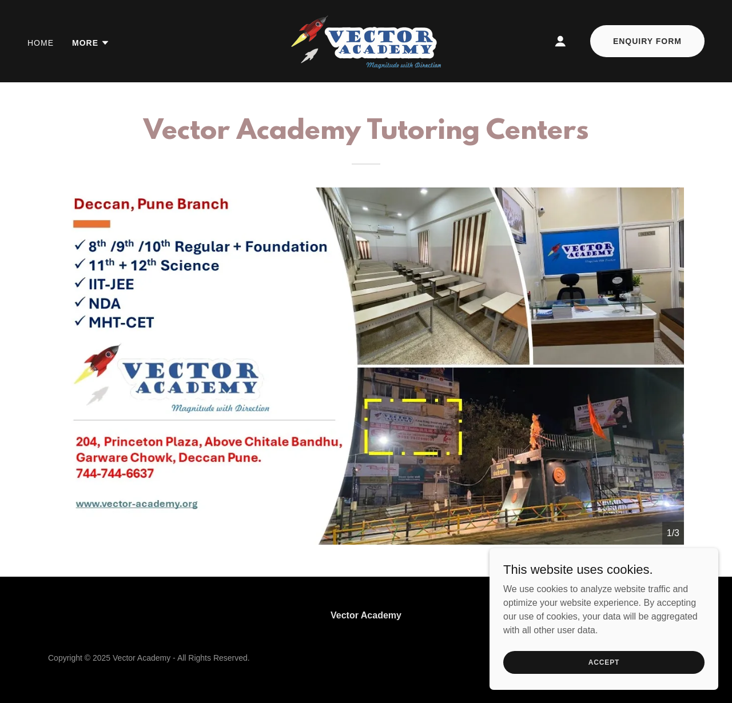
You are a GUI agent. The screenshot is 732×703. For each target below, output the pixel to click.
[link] (366, 40)
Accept (603, 662)
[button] (91, 43)
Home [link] (40, 42)
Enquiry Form (647, 41)
